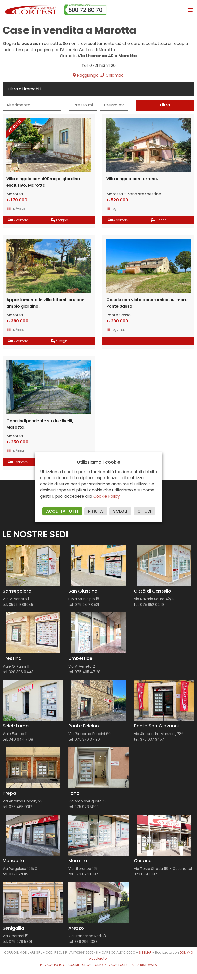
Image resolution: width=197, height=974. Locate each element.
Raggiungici (86, 75)
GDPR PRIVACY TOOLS (111, 965)
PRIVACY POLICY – (54, 965)
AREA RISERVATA (144, 965)
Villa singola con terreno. (132, 179)
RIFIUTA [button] (95, 511)
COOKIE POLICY (80, 965)
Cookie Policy (106, 496)
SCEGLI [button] (120, 511)
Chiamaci (112, 75)
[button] (190, 10)
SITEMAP (145, 952)
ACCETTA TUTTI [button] (62, 511)
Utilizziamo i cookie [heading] (98, 462)
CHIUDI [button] (144, 511)
